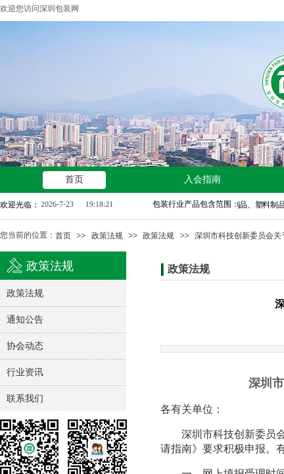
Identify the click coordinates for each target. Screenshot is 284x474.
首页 (63, 235)
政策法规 (107, 235)
